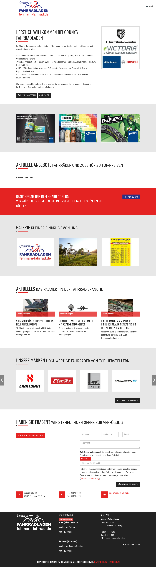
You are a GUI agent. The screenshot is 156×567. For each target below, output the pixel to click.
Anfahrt (44, 95)
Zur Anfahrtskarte (131, 544)
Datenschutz (100, 562)
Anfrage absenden (128, 484)
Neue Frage (85, 459)
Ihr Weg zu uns (131, 197)
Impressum (114, 562)
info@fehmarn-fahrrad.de (119, 493)
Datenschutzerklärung (90, 478)
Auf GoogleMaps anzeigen (30, 435)
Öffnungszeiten (27, 95)
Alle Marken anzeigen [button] (127, 400)
